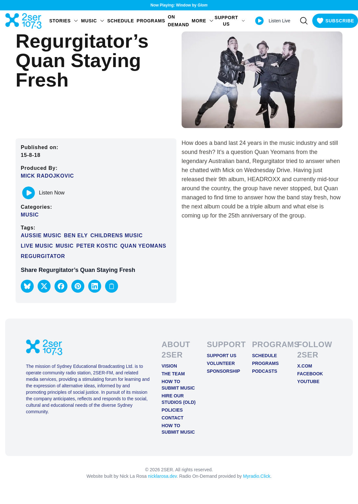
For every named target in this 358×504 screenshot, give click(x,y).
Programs (151, 20)
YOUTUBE (308, 381)
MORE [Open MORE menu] (203, 20)
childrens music (116, 235)
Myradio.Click (256, 476)
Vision (169, 366)
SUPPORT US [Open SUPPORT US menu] (230, 21)
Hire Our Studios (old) (178, 399)
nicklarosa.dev (162, 476)
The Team (173, 373)
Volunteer (221, 363)
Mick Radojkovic (47, 176)
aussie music (41, 235)
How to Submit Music (178, 385)
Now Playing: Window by (179, 5)
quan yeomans (143, 246)
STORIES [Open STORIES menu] (63, 20)
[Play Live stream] (259, 21)
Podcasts (264, 371)
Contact (172, 417)
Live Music (37, 246)
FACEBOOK (310, 373)
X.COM (304, 366)
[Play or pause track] (28, 193)
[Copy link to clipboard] (111, 286)
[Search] (303, 20)
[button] (27, 286)
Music (30, 214)
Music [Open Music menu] (93, 20)
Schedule (120, 20)
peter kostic (97, 246)
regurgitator (43, 256)
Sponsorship (223, 371)
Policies (172, 410)
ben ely (76, 235)
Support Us (221, 355)
